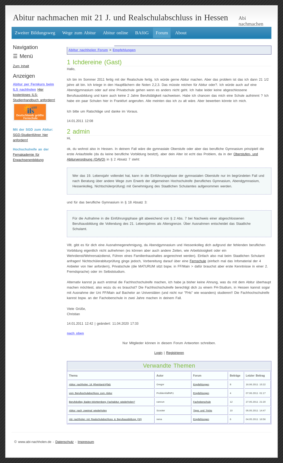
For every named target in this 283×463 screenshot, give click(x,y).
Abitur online (115, 32)
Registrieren (175, 353)
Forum (162, 32)
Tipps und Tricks (202, 410)
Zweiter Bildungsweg (35, 32)
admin (81, 131)
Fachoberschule (202, 401)
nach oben (75, 333)
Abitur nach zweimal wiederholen (88, 410)
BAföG (142, 32)
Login (158, 353)
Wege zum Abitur (79, 32)
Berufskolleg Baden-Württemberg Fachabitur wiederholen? (102, 401)
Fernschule (198, 261)
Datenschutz (64, 442)
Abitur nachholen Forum (88, 50)
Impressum (86, 442)
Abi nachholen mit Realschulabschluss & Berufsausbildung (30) (105, 419)
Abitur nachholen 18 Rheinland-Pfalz (90, 384)
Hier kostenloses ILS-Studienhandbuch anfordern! (34, 95)
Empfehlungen (124, 50)
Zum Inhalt (21, 66)
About (181, 32)
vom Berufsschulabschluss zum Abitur (90, 393)
